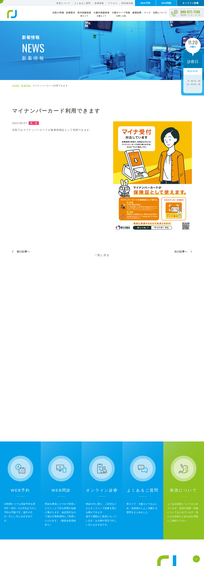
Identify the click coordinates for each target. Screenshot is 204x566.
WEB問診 (166, 3)
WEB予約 (145, 3)
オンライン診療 (190, 3)
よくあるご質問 (82, 3)
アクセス (112, 3)
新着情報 (99, 3)
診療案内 (70, 12)
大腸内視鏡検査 (101, 14)
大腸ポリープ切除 (121, 14)
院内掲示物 (127, 3)
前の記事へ (23, 251)
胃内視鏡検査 (84, 14)
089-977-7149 (190, 11)
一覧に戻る (102, 255)
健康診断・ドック (141, 12)
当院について (160, 12)
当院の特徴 (58, 12)
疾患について (63, 3)
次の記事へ (180, 251)
